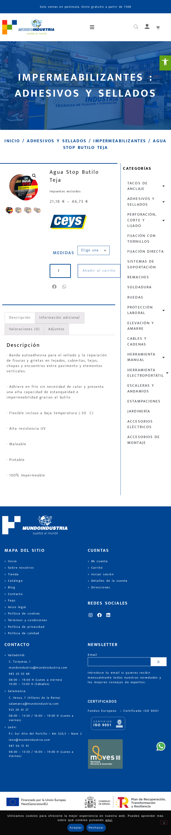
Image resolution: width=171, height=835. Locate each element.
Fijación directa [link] (145, 251)
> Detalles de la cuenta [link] (108, 580)
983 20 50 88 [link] (19, 674)
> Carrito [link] (95, 567)
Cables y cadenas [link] (137, 341)
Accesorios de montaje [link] (143, 440)
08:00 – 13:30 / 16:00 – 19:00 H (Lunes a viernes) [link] (41, 718)
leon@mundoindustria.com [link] (29, 740)
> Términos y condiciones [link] (25, 620)
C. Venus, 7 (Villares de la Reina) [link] (34, 698)
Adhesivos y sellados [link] (56, 141)
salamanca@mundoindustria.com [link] (34, 704)
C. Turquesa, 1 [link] (20, 661)
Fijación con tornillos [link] (141, 238)
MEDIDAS (63, 253)
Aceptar (76, 827)
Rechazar (96, 827)
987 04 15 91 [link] (19, 746)
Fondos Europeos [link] (103, 711)
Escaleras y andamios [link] (140, 388)
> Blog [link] (10, 587)
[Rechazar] (164, 822)
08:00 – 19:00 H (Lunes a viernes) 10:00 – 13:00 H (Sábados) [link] (35, 682)
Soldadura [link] (139, 287)
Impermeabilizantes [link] (119, 141)
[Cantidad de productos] (60, 271)
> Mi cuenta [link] (98, 561)
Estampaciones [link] (143, 401)
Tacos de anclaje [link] (146, 186)
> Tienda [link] (11, 574)
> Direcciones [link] (99, 587)
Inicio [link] (12, 141)
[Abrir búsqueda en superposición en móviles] (136, 27)
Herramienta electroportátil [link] (148, 373)
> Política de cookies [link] (22, 613)
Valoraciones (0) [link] (24, 329)
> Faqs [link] (10, 600)
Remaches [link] (138, 277)
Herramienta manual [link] (146, 357)
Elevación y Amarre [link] (140, 326)
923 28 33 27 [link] (19, 710)
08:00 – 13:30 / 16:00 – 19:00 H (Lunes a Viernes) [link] (41, 754)
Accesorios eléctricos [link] (140, 424)
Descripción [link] (20, 318)
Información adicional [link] (59, 318)
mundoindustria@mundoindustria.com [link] (38, 667)
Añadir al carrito (99, 271)
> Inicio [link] (10, 561)
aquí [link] (109, 820)
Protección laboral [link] (146, 310)
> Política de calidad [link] (21, 633)
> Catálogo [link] (13, 580)
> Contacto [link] (13, 594)
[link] (165, 62)
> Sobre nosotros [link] (19, 567)
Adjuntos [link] (56, 329)
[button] (92, 27)
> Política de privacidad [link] (24, 627)
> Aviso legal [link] (15, 607)
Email (92, 654)
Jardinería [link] (138, 411)
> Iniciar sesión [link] (101, 574)
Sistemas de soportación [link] (141, 264)
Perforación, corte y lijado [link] (146, 220)
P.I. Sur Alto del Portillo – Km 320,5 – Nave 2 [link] (45, 734)
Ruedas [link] (135, 297)
